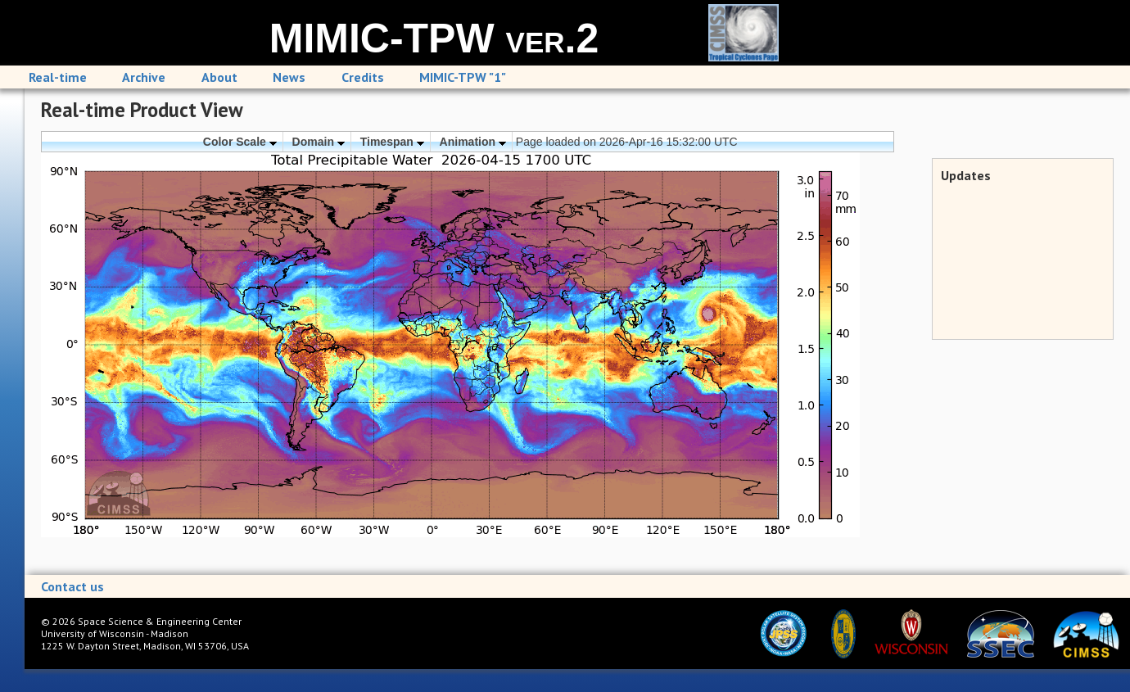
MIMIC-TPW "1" (462, 77)
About (219, 77)
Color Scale (240, 141)
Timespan (392, 141)
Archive (143, 77)
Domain (318, 141)
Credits (362, 77)
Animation (473, 141)
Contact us (72, 586)
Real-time (58, 77)
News (289, 77)
